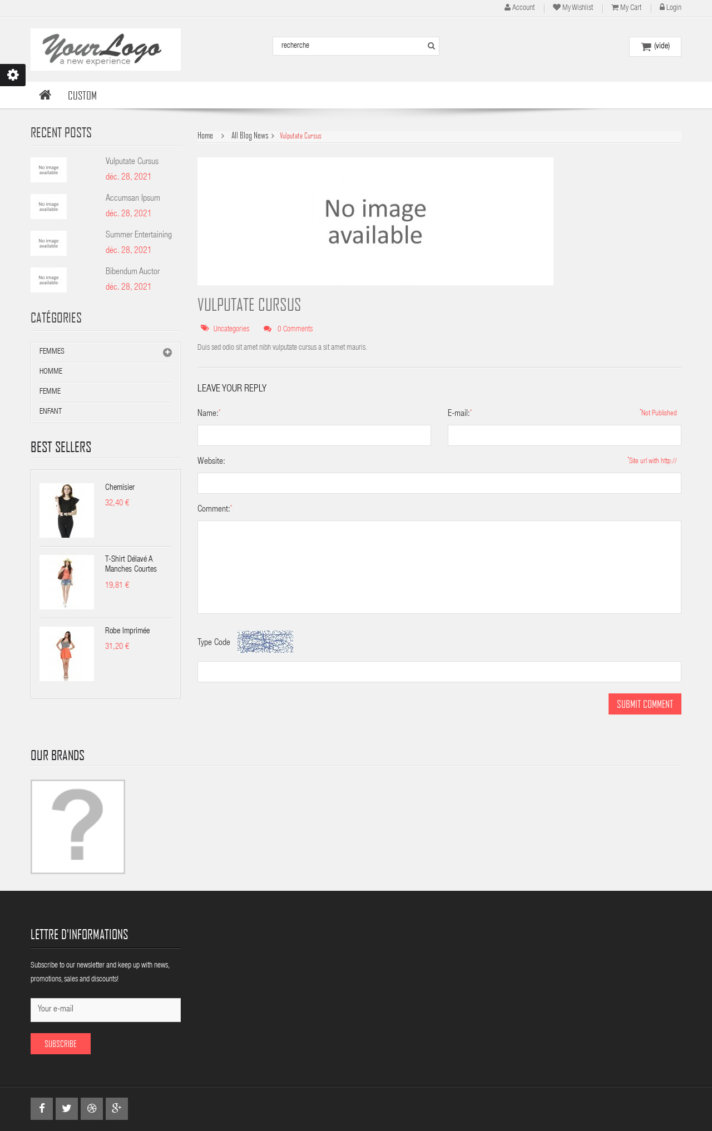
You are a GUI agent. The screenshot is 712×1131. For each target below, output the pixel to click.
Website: (211, 462)
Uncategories (231, 330)
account (523, 8)
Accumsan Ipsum (133, 199)
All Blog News (250, 135)
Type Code (213, 643)
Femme (50, 392)
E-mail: (459, 414)
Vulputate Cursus (132, 162)
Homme (50, 372)
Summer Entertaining (139, 235)
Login (673, 8)
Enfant (50, 412)
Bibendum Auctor (133, 272)
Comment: (213, 509)
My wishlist (577, 8)
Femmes (52, 352)
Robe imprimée (127, 631)
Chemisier (120, 488)
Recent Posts (61, 132)
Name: (208, 414)
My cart (630, 8)
